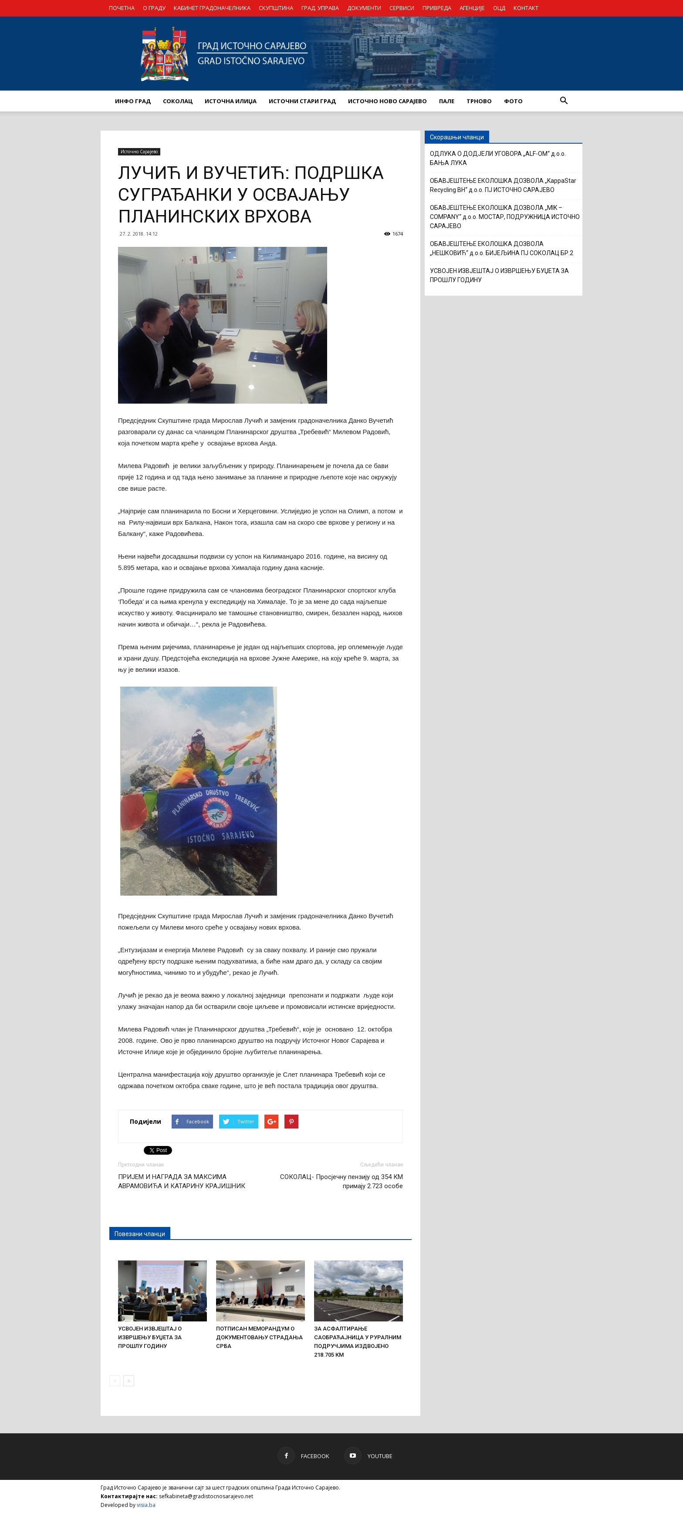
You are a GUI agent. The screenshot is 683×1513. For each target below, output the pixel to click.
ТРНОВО (479, 101)
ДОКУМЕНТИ (364, 8)
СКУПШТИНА (276, 8)
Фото (513, 101)
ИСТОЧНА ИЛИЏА (231, 101)
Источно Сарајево (139, 151)
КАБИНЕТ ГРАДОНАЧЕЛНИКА (212, 8)
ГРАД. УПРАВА (320, 8)
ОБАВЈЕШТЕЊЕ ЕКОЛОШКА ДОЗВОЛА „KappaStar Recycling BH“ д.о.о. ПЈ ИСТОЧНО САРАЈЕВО (503, 185)
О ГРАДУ (154, 8)
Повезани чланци (140, 1233)
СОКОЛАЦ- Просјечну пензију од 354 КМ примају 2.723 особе (341, 1181)
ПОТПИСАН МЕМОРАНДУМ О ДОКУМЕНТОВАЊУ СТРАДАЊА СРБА (259, 1337)
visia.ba (146, 1505)
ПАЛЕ (446, 101)
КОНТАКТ (526, 8)
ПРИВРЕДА (437, 8)
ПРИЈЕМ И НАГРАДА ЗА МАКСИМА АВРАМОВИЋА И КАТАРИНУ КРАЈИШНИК (181, 1181)
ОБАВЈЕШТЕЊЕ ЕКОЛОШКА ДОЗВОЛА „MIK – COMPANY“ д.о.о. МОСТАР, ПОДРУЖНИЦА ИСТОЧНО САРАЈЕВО (505, 216)
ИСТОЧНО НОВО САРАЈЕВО (387, 101)
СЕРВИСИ (401, 8)
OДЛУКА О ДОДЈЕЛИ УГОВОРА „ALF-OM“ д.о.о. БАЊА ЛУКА (498, 158)
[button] (563, 101)
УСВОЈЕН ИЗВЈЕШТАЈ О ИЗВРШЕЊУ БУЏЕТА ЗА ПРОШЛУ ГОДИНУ (150, 1337)
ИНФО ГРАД (133, 101)
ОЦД (499, 8)
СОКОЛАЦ (178, 101)
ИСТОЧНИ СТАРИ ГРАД (302, 101)
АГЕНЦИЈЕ (472, 8)
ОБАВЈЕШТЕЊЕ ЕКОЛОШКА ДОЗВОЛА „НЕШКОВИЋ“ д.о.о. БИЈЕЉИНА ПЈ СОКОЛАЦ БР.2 (501, 248)
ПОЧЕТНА (122, 8)
